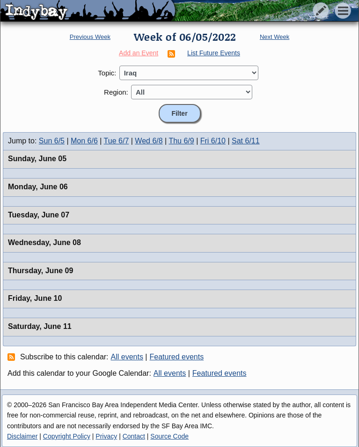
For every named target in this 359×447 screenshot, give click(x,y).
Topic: (107, 73)
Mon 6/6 (84, 141)
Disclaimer (22, 436)
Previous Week (90, 36)
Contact (134, 436)
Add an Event (138, 53)
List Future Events (213, 53)
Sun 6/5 (52, 141)
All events (127, 357)
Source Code (169, 436)
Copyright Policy (66, 436)
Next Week (274, 36)
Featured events (177, 357)
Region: (116, 92)
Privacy (106, 436)
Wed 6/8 (148, 141)
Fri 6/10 (213, 141)
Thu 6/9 (181, 141)
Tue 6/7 (116, 141)
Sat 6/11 (246, 141)
